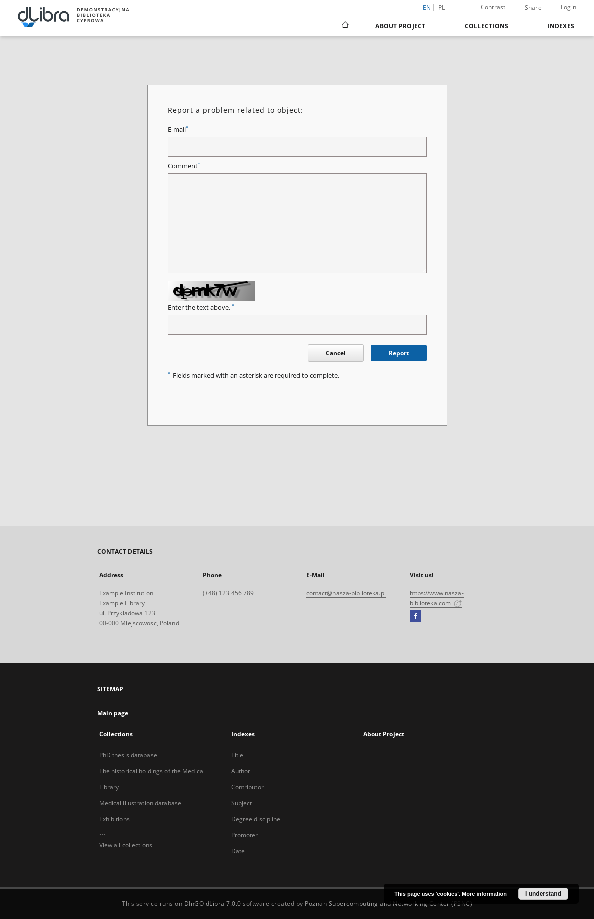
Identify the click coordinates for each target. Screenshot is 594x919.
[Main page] (344, 26)
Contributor (247, 787)
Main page (113, 713)
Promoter (244, 835)
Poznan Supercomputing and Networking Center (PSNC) (388, 904)
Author (241, 771)
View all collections (125, 845)
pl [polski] (441, 7)
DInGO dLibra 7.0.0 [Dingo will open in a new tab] (212, 904)
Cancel (336, 353)
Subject (241, 803)
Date (238, 851)
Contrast (493, 7)
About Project (400, 26)
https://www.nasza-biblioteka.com (437, 598)
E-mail (178, 130)
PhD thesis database (128, 755)
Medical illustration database (140, 803)
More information (484, 894)
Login (568, 7)
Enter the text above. (201, 308)
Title (237, 755)
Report (399, 353)
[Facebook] (415, 616)
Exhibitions (114, 819)
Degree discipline (256, 819)
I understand (543, 894)
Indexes (560, 26)
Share (533, 8)
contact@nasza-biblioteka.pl (346, 593)
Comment (184, 166)
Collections (487, 26)
